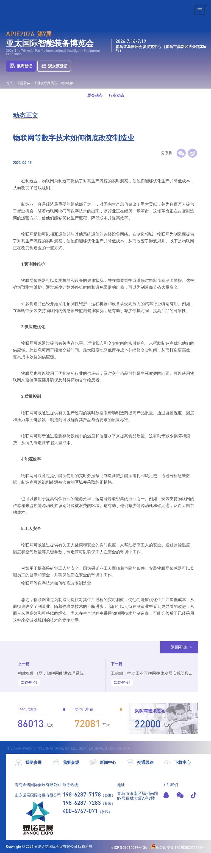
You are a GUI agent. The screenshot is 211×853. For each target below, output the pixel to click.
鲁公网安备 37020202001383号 (178, 847)
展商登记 (21, 66)
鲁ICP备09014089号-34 (128, 847)
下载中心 (177, 762)
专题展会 (23, 83)
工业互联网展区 (45, 83)
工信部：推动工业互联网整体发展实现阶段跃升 (150, 676)
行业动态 (116, 95)
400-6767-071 (80, 810)
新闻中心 (102, 762)
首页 (9, 83)
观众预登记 (54, 66)
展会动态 (94, 95)
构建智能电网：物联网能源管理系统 (51, 673)
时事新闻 (67, 83)
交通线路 (140, 762)
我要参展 (28, 762)
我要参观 (65, 762)
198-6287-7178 (82, 794)
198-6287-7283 (82, 802)
